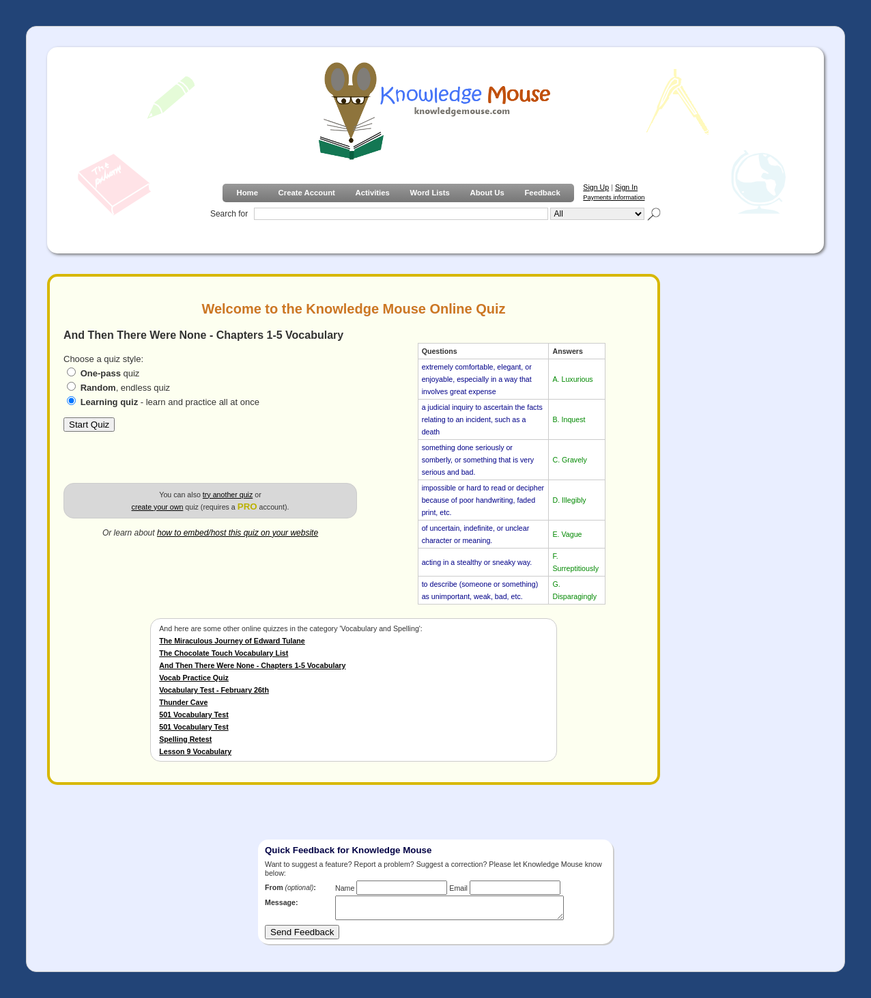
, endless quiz (126, 388)
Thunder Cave (183, 702)
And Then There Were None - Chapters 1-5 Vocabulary (252, 665)
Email (458, 888)
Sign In (626, 187)
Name (344, 888)
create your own (158, 507)
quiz (110, 373)
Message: (281, 902)
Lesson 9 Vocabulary (195, 751)
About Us (487, 193)
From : (290, 887)
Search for (229, 214)
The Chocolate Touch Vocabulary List (223, 653)
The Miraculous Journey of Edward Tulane (232, 641)
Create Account (307, 193)
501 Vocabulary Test (193, 714)
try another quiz (228, 494)
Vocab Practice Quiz (194, 678)
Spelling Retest (185, 739)
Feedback (542, 193)
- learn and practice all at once (170, 402)
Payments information (613, 197)
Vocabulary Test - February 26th (214, 690)
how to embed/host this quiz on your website (237, 533)
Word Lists (430, 193)
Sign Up (596, 187)
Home (246, 193)
